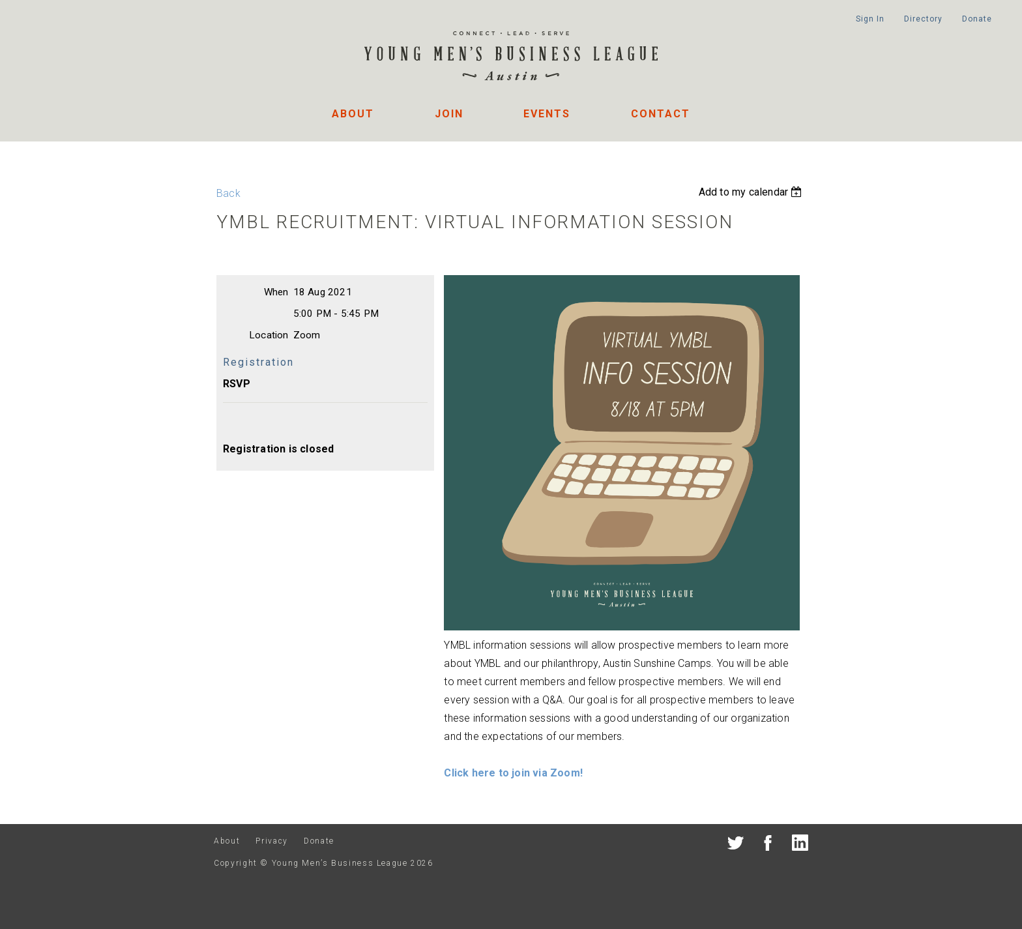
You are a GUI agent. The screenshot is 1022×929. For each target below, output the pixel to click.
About (353, 114)
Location (269, 335)
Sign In (870, 18)
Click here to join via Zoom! (513, 773)
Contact (660, 114)
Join (449, 114)
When (276, 292)
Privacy (271, 841)
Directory (923, 18)
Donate (976, 18)
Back (228, 193)
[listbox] (752, 192)
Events (546, 114)
